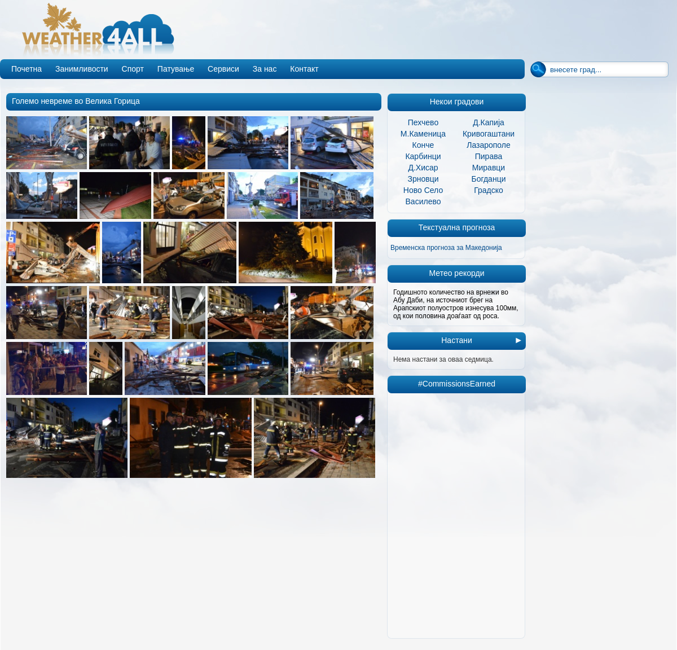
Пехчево (423, 122)
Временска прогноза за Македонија (446, 248)
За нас (265, 68)
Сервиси (223, 68)
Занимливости (81, 68)
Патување (175, 68)
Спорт (133, 68)
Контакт (304, 68)
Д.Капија (488, 122)
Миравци (488, 167)
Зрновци (422, 178)
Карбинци (423, 156)
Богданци (489, 178)
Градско (488, 190)
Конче (423, 145)
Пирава (489, 156)
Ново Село (423, 190)
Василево (423, 201)
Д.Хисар (423, 167)
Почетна (26, 68)
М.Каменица (423, 133)
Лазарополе (489, 145)
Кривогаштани (489, 133)
